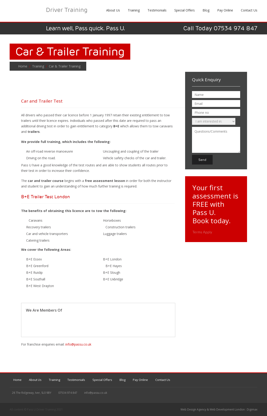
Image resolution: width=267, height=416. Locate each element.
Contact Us (162, 380)
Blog (206, 10)
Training (38, 66)
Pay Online (225, 10)
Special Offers (102, 380)
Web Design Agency (193, 409)
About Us (35, 380)
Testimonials (76, 380)
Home (22, 66)
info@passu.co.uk (78, 344)
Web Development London (227, 409)
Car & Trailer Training (64, 66)
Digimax (252, 409)
